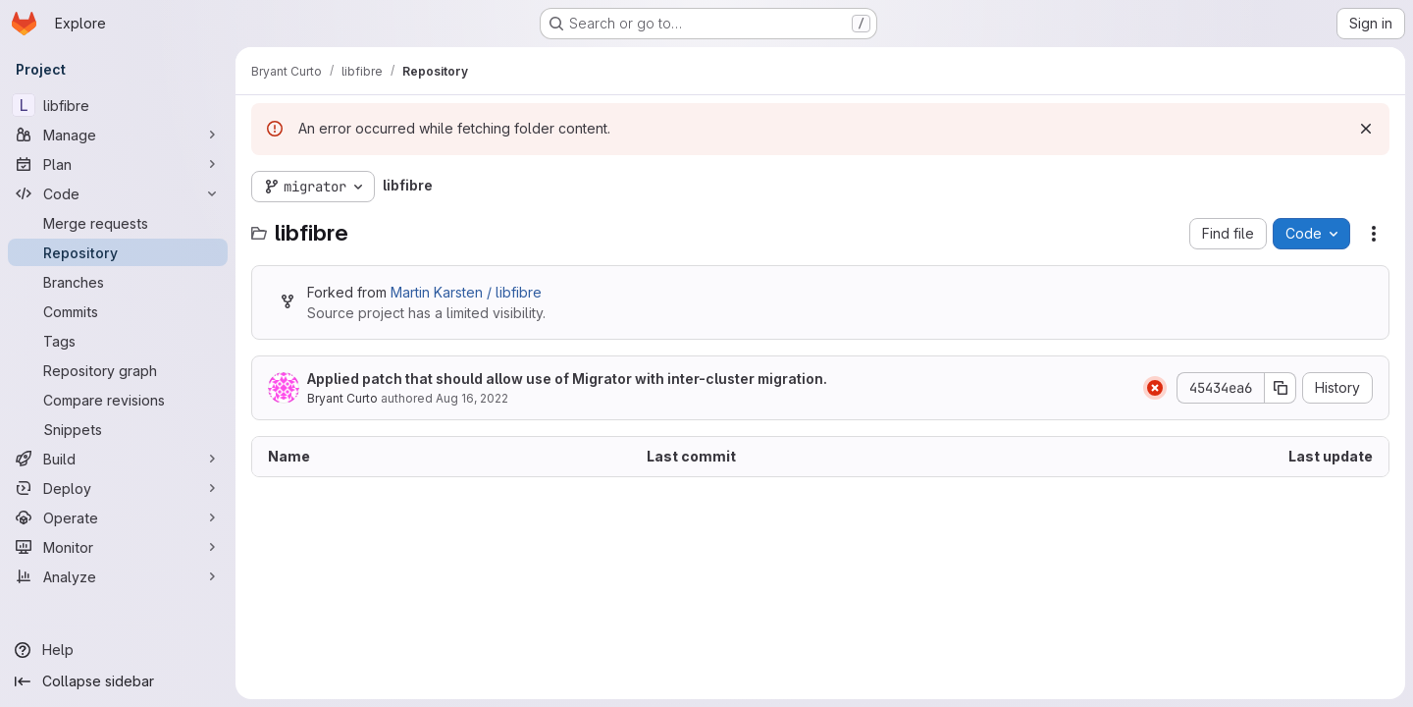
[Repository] (118, 252)
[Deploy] (118, 488)
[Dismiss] (1366, 128)
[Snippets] (118, 429)
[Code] (118, 193)
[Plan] (118, 164)
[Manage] (118, 134)
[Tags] (118, 340)
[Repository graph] (118, 370)
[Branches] (118, 282)
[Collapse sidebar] (118, 681)
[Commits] (118, 311)
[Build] (118, 458)
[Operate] (118, 517)
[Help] (118, 650)
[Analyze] (118, 576)
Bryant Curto (342, 398)
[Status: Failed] (1155, 388)
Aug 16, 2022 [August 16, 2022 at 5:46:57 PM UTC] (472, 398)
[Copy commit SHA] (1280, 388)
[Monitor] (118, 547)
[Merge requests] (118, 223)
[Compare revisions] (118, 399)
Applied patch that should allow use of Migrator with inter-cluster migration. (567, 378)
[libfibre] (118, 105)
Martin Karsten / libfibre (466, 292)
